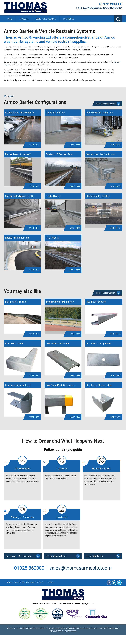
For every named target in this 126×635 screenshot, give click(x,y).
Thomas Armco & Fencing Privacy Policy (24, 582)
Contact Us (68, 19)
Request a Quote (103, 556)
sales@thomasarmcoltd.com (99, 8)
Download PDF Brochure (23, 556)
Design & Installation (46, 19)
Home (9, 19)
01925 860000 (110, 4)
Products (24, 19)
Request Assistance (63, 556)
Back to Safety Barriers (108, 104)
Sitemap (51, 582)
